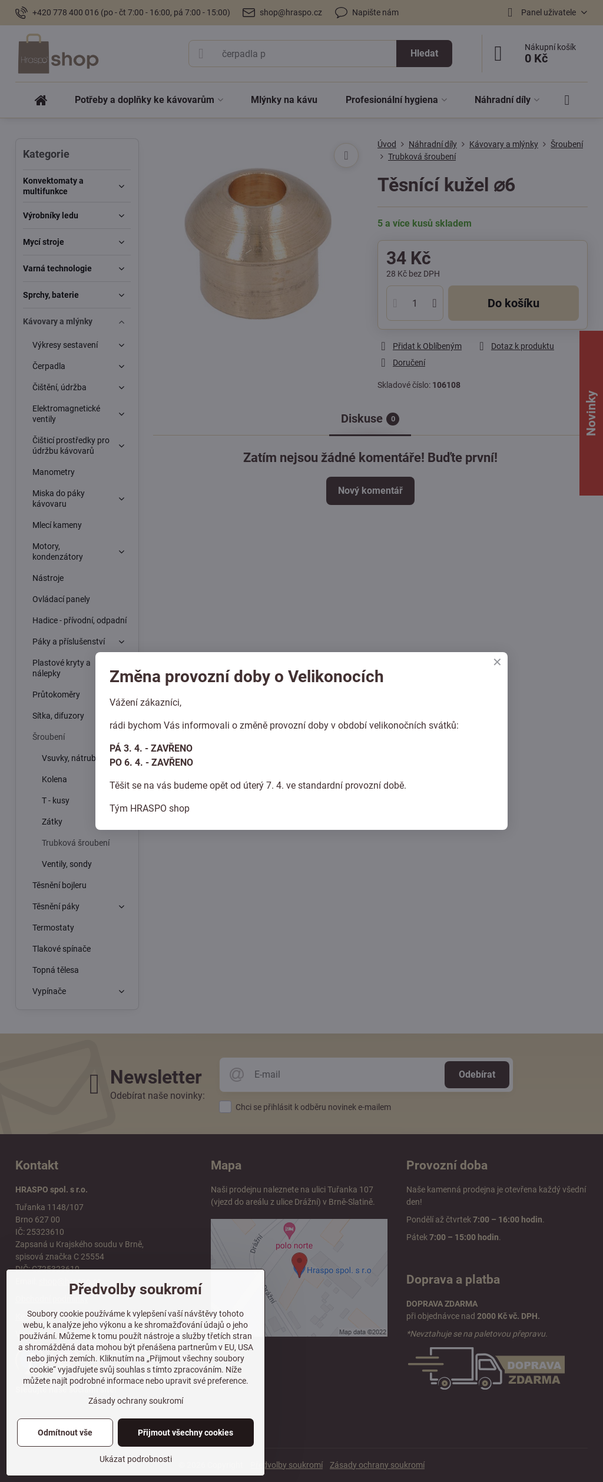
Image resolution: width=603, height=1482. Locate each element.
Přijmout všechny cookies (185, 1432)
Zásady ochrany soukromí (135, 1400)
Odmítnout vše (65, 1432)
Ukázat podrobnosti (136, 1459)
